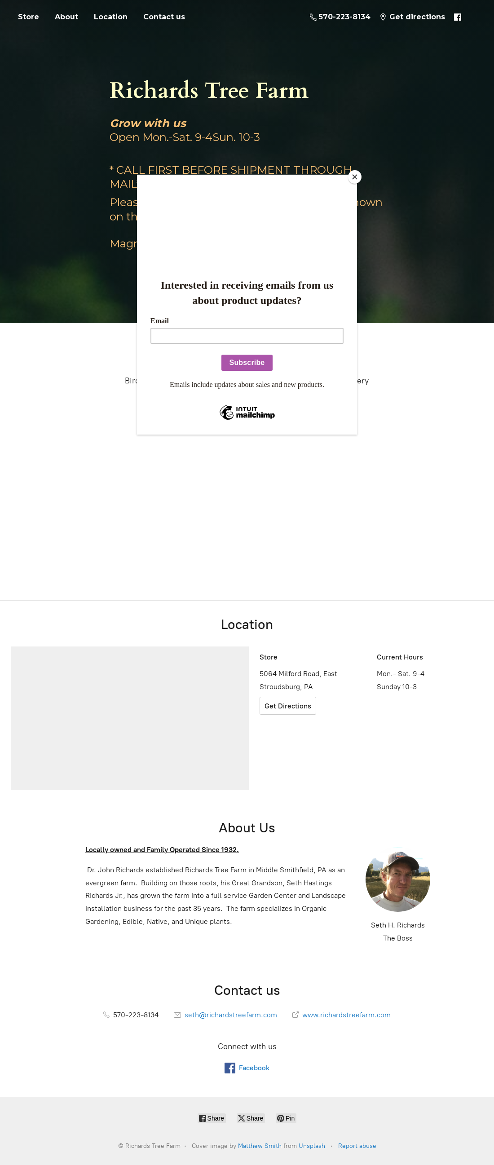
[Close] (355, 177)
